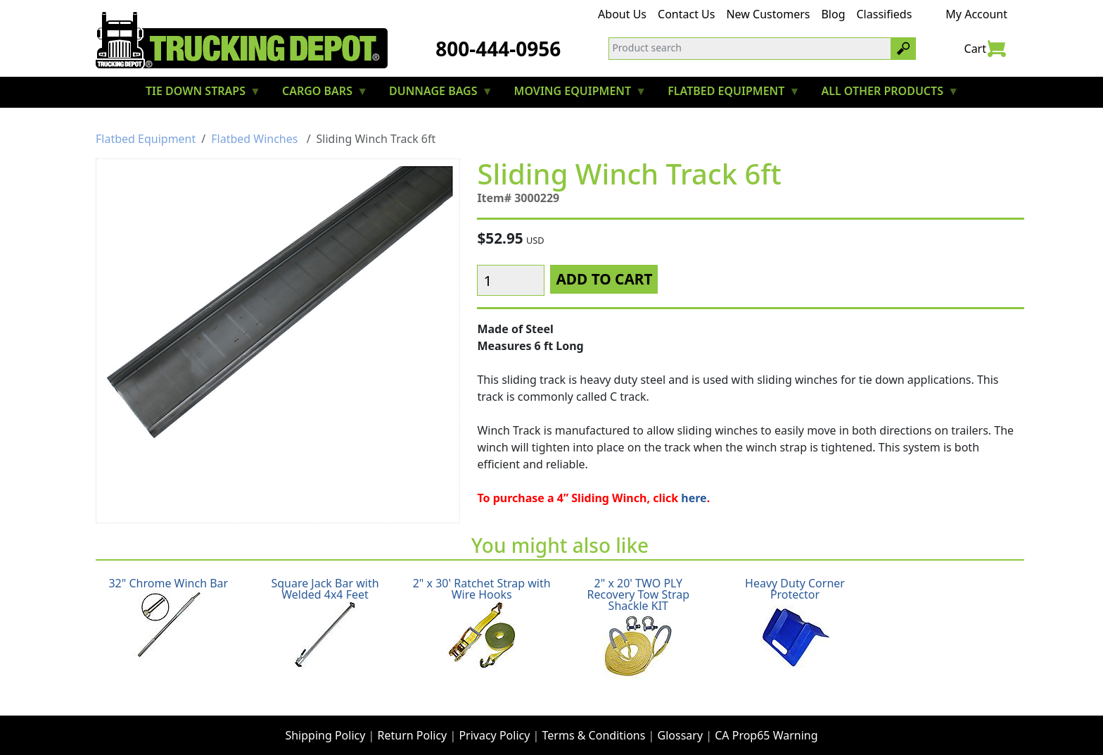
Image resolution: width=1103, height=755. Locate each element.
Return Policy (412, 724)
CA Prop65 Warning (766, 724)
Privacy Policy (494, 724)
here (693, 492)
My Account (976, 14)
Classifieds (884, 14)
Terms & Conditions (594, 724)
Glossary (680, 724)
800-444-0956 (498, 48)
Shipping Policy (325, 724)
